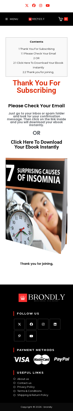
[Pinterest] (19, 336)
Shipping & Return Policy (32, 395)
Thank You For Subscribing (37, 48)
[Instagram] (43, 324)
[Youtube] (31, 336)
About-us (23, 378)
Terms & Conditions (29, 391)
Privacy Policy (26, 386)
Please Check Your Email (38, 53)
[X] (19, 324)
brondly (48, 406)
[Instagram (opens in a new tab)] (41, 5)
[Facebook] (31, 324)
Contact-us (24, 383)
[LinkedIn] (55, 324)
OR (36, 58)
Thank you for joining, (38, 72)
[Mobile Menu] (11, 19)
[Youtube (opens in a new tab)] (47, 5)
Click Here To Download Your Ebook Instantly (36, 144)
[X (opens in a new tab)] (27, 5)
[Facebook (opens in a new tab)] (34, 5)
